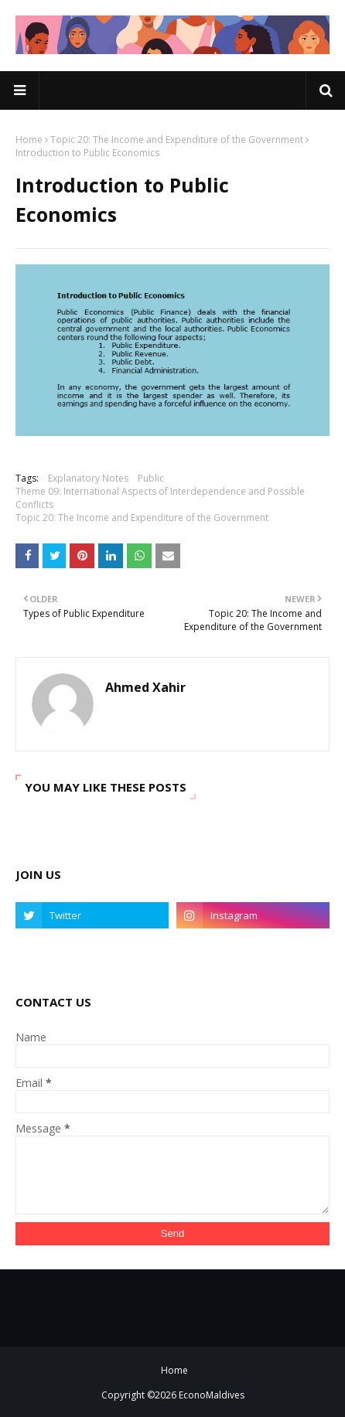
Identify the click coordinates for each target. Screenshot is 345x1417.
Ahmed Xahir (145, 687)
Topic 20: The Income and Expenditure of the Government (176, 139)
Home (29, 139)
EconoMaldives (211, 1395)
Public (151, 478)
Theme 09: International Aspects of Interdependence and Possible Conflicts (160, 498)
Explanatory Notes (88, 478)
